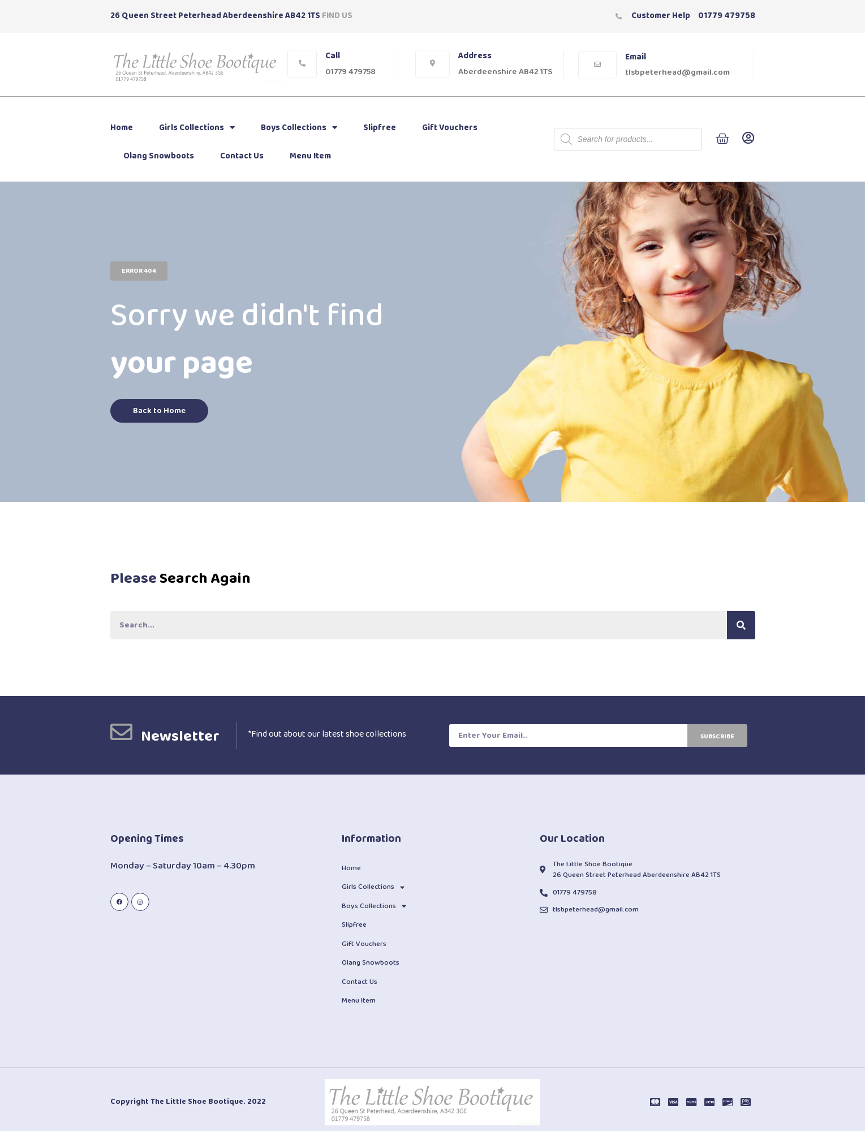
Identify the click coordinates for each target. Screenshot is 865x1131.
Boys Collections (299, 127)
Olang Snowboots (158, 156)
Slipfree (379, 128)
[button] (138, 270)
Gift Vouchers (449, 128)
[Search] (741, 625)
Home (121, 128)
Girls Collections (197, 127)
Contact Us (242, 156)
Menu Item (310, 156)
